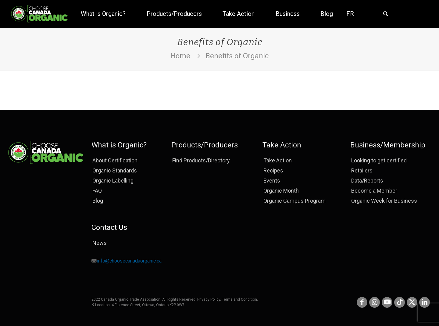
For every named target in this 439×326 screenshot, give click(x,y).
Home (180, 56)
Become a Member (374, 190)
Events (271, 180)
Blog (97, 200)
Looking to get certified (379, 160)
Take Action (277, 160)
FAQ (97, 190)
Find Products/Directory (201, 160)
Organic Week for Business (384, 200)
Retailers (362, 170)
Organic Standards (114, 170)
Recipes (273, 170)
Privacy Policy (208, 299)
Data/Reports (367, 180)
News (99, 243)
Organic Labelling (113, 180)
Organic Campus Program (294, 200)
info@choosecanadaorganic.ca (129, 261)
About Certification (114, 160)
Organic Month (281, 190)
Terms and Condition (239, 299)
